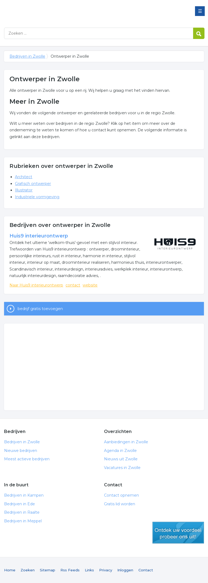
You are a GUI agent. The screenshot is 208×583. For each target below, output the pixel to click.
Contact (145, 570)
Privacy (105, 570)
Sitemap (47, 570)
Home (9, 570)
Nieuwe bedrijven (20, 450)
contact (73, 285)
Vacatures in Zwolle (122, 467)
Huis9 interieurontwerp (38, 236)
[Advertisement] (103, 367)
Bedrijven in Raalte (22, 512)
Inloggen (125, 570)
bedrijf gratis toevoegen (40, 308)
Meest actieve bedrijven (27, 459)
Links (89, 570)
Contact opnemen (121, 495)
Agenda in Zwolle (120, 450)
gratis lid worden (178, 532)
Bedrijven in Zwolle (71, 11)
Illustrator (23, 190)
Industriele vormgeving (37, 196)
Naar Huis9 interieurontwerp (36, 285)
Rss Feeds (70, 570)
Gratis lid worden (119, 503)
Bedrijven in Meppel (23, 521)
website (90, 285)
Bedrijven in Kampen (24, 495)
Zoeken (28, 570)
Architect (23, 176)
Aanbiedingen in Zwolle (126, 441)
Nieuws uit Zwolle (121, 459)
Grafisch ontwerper (33, 183)
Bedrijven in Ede (19, 503)
